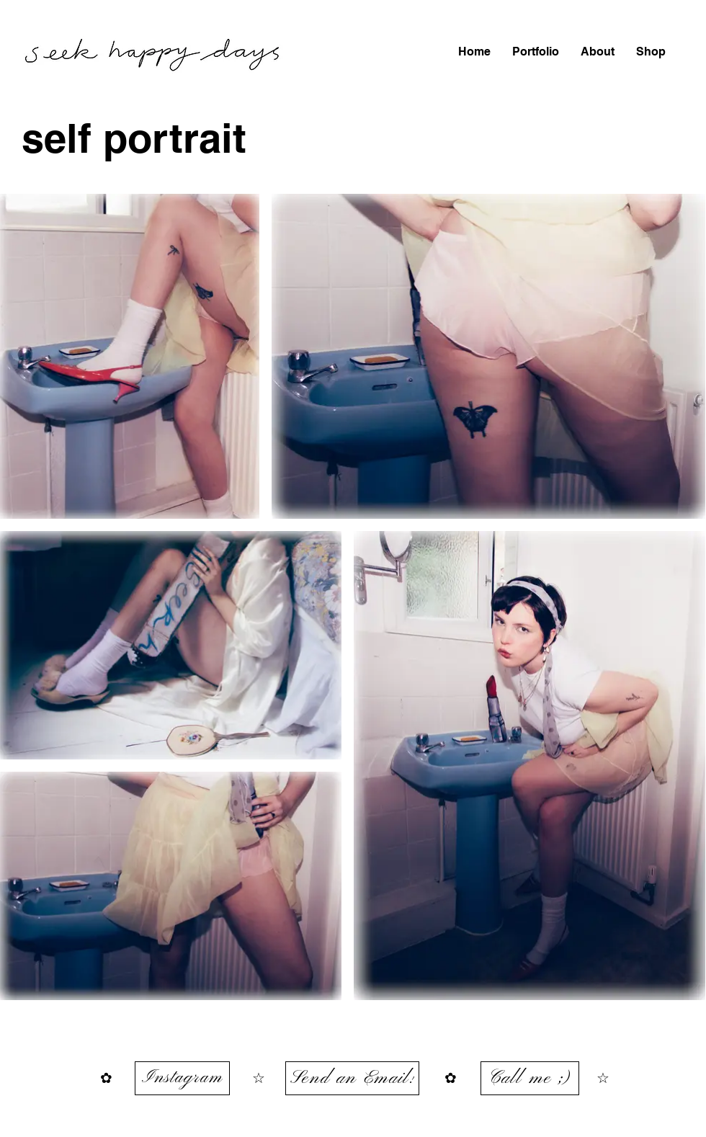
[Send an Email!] (352, 1078)
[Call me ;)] (530, 1078)
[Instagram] (182, 1078)
